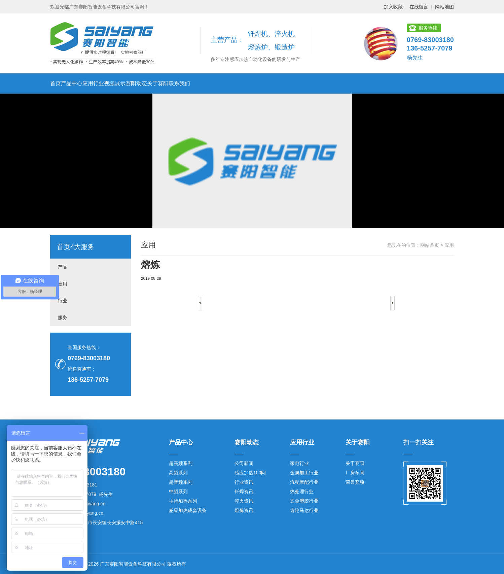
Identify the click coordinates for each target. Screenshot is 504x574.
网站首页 (429, 245)
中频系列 (178, 491)
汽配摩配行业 (304, 482)
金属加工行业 (304, 472)
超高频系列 (180, 463)
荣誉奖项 (355, 482)
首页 (55, 83)
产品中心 (71, 83)
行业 (62, 300)
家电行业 (299, 463)
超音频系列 (180, 482)
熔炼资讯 (244, 510)
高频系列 (178, 472)
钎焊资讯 (244, 491)
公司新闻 (244, 463)
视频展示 (114, 83)
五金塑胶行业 (304, 501)
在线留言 (418, 6)
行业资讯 (244, 482)
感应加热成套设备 (188, 510)
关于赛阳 (158, 83)
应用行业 (93, 83)
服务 (62, 317)
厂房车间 (355, 472)
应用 (62, 283)
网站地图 (444, 6)
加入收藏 (393, 6)
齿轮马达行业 (304, 510)
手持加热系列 (183, 501)
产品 (62, 267)
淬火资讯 (244, 501)
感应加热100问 (250, 472)
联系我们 (179, 83)
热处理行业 (302, 491)
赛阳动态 (136, 83)
